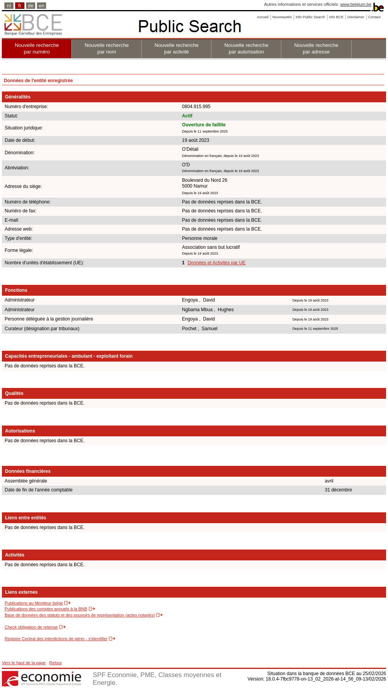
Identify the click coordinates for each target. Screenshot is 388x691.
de (31, 6)
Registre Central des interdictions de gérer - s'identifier (56, 638)
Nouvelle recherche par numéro (37, 48)
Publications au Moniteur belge (34, 603)
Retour (55, 662)
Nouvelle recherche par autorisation (246, 48)
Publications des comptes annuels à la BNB (46, 609)
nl (9, 6)
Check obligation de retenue (31, 627)
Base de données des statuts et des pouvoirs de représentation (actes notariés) (80, 615)
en (42, 6)
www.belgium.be (355, 4)
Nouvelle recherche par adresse (316, 48)
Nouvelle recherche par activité (176, 48)
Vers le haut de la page (24, 662)
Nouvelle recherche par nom (107, 48)
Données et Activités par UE (216, 262)
